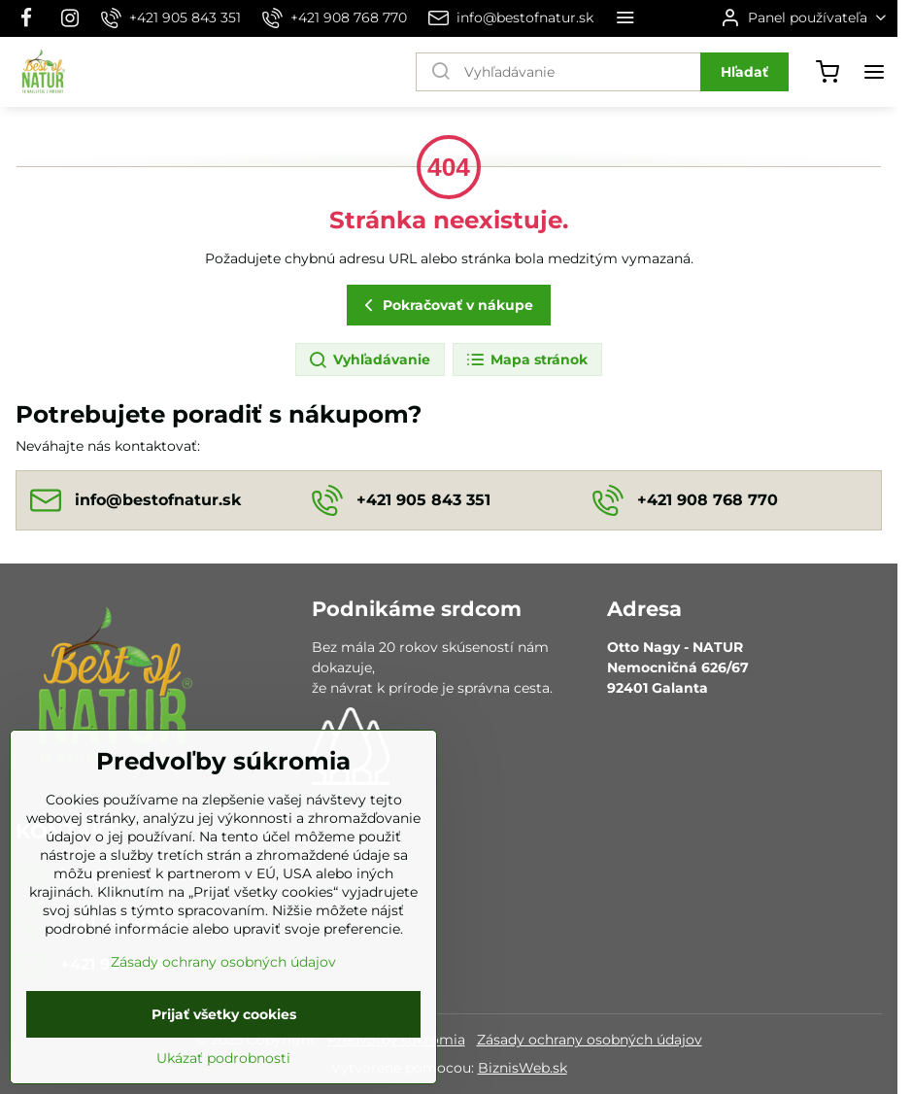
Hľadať (744, 72)
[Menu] (874, 71)
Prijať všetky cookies (224, 1048)
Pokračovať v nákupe (445, 305)
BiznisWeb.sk (522, 1068)
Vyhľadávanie (369, 360)
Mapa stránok (526, 360)
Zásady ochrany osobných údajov (589, 1039)
